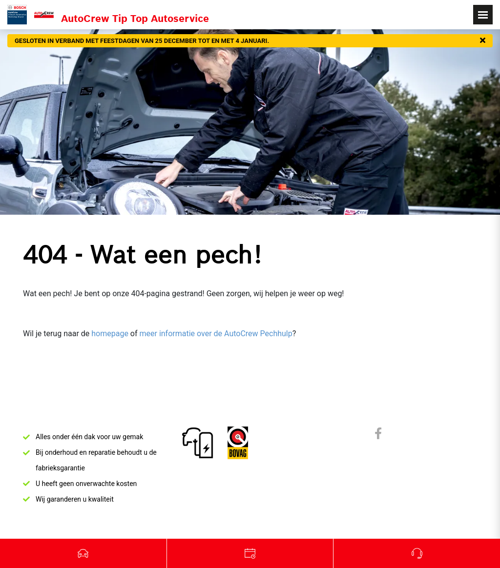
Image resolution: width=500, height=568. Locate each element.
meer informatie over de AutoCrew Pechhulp (215, 333)
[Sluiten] (482, 41)
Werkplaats (250, 553)
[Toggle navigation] (483, 14)
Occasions (83, 553)
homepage (109, 333)
